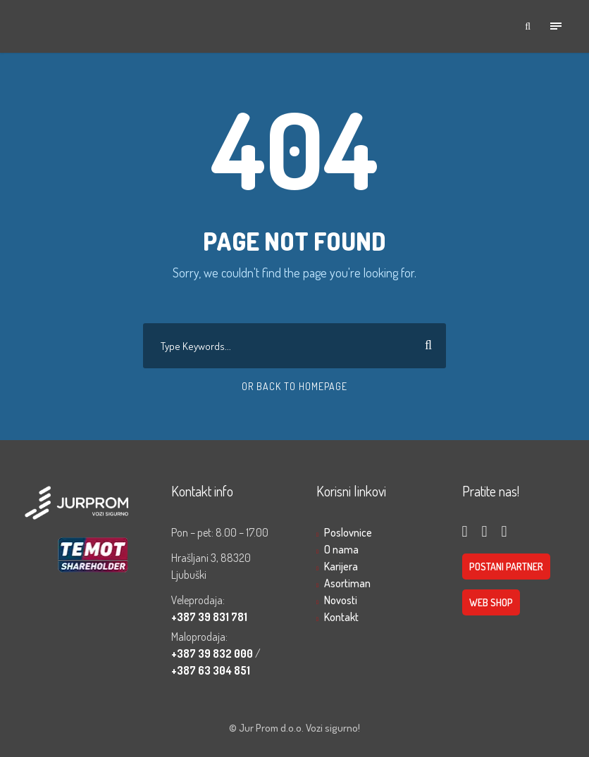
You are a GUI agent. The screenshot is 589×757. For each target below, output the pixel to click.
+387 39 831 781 (209, 617)
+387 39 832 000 (213, 653)
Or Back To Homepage (294, 386)
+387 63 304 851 (210, 670)
